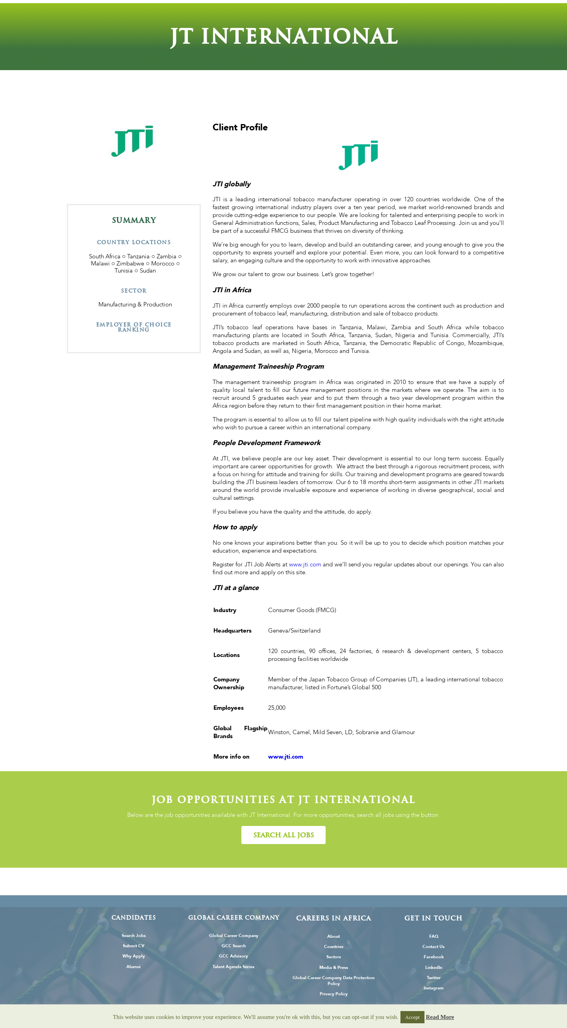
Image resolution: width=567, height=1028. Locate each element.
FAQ (433, 936)
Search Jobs (134, 936)
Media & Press (333, 967)
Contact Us (433, 947)
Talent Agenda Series (233, 967)
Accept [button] (412, 1017)
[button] (283, 835)
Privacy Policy (334, 994)
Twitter (434, 978)
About (333, 936)
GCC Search (234, 946)
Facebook (434, 957)
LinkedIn (433, 967)
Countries (333, 947)
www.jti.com (305, 564)
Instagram (434, 988)
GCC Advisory (233, 956)
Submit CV (134, 946)
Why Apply (133, 956)
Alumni (133, 967)
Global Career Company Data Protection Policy (333, 981)
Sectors (333, 957)
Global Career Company (233, 936)
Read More (440, 1017)
